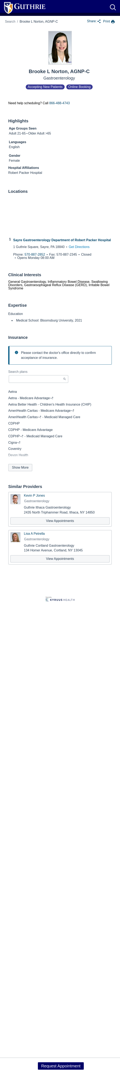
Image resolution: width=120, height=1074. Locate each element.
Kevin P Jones (34, 495)
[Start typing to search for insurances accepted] (38, 379)
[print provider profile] (109, 21)
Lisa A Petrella (34, 533)
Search (10, 21)
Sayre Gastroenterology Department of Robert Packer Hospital (62, 240)
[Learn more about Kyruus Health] (60, 599)
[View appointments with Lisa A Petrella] (60, 559)
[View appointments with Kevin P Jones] (60, 521)
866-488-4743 (59, 103)
